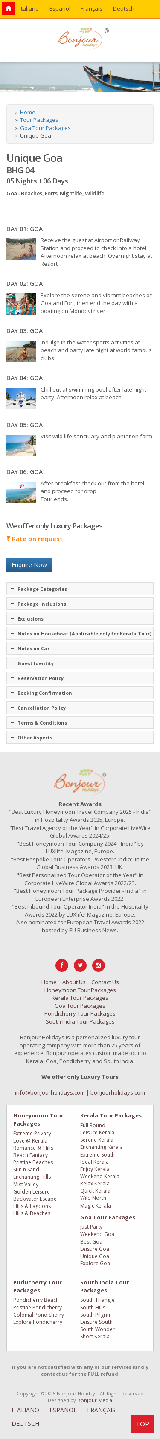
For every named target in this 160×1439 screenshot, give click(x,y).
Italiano (29, 8)
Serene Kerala (96, 1139)
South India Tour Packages (80, 1021)
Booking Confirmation (44, 693)
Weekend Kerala (99, 1176)
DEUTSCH (25, 1423)
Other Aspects (34, 737)
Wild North (93, 1198)
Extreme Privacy (32, 1133)
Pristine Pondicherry (37, 1307)
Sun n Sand (26, 1169)
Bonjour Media (94, 1400)
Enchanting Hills (32, 1176)
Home (27, 112)
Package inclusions (41, 604)
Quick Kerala (95, 1190)
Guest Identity (35, 663)
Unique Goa (94, 1256)
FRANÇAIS (101, 1410)
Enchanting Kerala (101, 1147)
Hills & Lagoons (32, 1206)
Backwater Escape (35, 1198)
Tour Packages (39, 120)
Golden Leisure (31, 1191)
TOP (142, 1423)
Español (59, 8)
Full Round (92, 1125)
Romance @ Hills (33, 1147)
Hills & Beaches (31, 1213)
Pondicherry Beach (36, 1300)
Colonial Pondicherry (38, 1314)
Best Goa (91, 1241)
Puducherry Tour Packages (37, 1286)
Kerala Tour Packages (80, 998)
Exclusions (30, 618)
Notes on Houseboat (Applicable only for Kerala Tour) (84, 633)
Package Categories (42, 589)
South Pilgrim (96, 1314)
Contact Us (105, 982)
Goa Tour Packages (45, 128)
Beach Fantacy (30, 1155)
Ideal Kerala (94, 1161)
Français (91, 8)
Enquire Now (29, 565)
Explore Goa (95, 1263)
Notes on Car (33, 648)
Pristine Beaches (33, 1162)
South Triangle (97, 1300)
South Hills (92, 1307)
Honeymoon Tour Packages (80, 990)
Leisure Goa (94, 1249)
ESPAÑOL (63, 1410)
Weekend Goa (97, 1234)
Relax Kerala (95, 1183)
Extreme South (97, 1154)
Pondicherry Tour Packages (80, 1013)
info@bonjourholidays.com (50, 1092)
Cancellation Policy (41, 708)
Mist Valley (25, 1184)
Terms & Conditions (42, 723)
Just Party (91, 1226)
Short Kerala (95, 1336)
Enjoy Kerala (95, 1169)
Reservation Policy (40, 678)
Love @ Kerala (30, 1140)
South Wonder (97, 1329)
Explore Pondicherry (37, 1322)
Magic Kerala (95, 1205)
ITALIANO (25, 1410)
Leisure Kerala (97, 1132)
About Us (74, 982)
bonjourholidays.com (117, 1092)
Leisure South (96, 1322)
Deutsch (123, 8)
